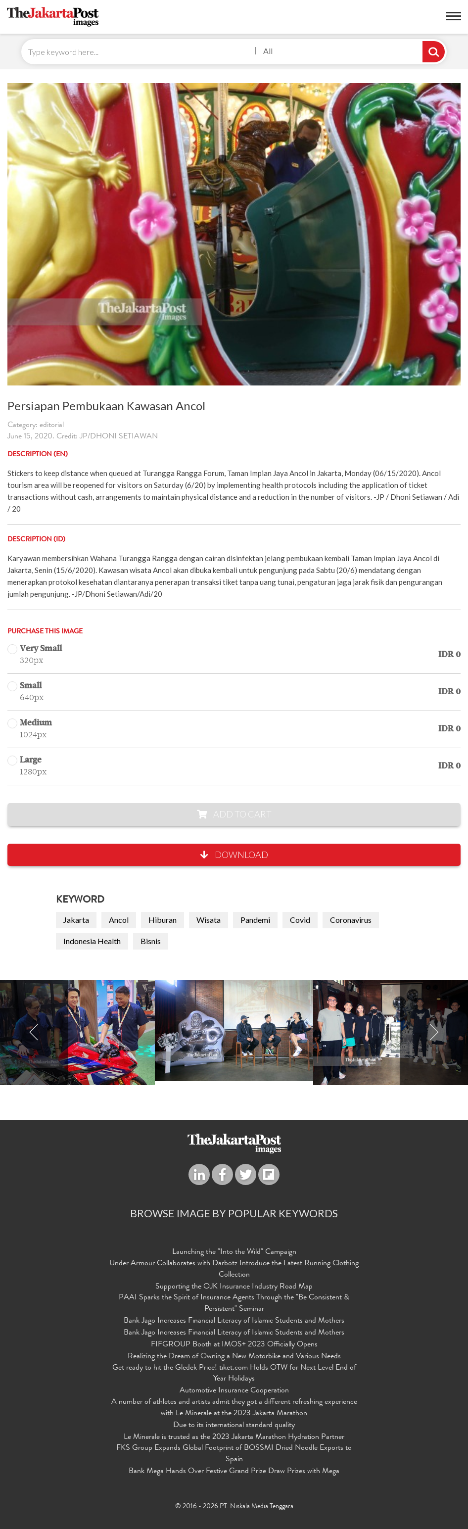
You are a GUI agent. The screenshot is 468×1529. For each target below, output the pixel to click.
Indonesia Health (92, 941)
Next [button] (434, 1032)
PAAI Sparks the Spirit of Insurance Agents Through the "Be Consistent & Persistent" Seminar (234, 1303)
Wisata (208, 919)
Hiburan (162, 919)
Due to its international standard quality (234, 1426)
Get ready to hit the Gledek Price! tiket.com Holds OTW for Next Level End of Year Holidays (234, 1374)
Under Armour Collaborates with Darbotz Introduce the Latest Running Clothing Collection (234, 1269)
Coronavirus (351, 919)
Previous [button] (34, 1032)
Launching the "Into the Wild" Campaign (234, 1252)
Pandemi (255, 919)
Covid (300, 919)
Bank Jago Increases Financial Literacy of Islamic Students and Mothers (234, 1321)
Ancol (119, 919)
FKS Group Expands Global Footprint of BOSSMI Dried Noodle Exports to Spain (234, 1454)
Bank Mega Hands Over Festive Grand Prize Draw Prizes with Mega (234, 1472)
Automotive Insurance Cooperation (234, 1391)
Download (234, 854)
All (268, 50)
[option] (234, 1030)
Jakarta (76, 919)
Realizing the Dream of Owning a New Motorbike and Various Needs (234, 1357)
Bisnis (150, 941)
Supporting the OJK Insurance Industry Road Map (234, 1287)
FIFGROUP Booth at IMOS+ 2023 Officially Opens (234, 1345)
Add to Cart (234, 814)
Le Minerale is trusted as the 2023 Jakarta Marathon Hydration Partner (234, 1437)
